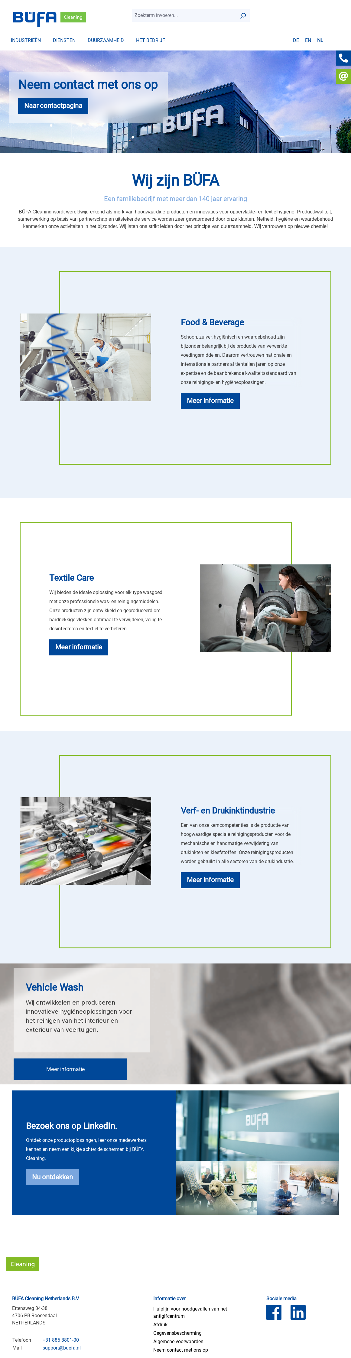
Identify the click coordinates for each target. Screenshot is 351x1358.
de (296, 40)
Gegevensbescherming (177, 1333)
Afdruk (160, 1324)
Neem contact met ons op (180, 1350)
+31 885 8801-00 (61, 1340)
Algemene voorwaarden (178, 1341)
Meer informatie (66, 1069)
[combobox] (184, 15)
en (308, 40)
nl (320, 40)
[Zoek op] (243, 15)
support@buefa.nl (62, 1348)
